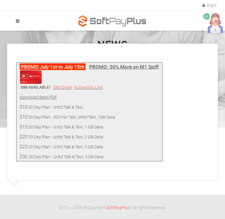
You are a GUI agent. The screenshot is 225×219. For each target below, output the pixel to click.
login (209, 5)
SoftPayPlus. (118, 207)
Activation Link (88, 87)
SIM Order (62, 87)
